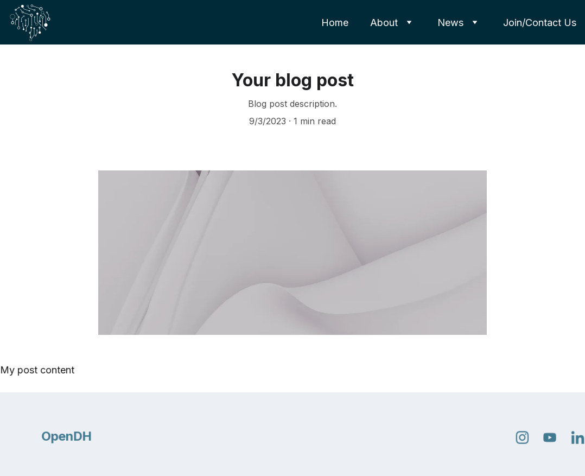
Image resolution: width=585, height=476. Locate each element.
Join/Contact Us (539, 22)
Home (334, 22)
